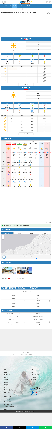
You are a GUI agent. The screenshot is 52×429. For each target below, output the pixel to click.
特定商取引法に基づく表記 (11, 406)
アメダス (6, 387)
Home (2, 5)
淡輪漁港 (38, 322)
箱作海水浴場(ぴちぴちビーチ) (13, 313)
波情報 (10, 5)
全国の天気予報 (15, 354)
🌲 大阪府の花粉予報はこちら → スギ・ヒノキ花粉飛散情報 (15, 225)
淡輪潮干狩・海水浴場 (38, 316)
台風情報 (6, 380)
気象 (18, 5)
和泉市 (38, 306)
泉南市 (13, 298)
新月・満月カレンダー (9, 392)
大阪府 (21, 354)
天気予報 (14, 5)
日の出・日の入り (8, 390)
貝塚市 (13, 303)
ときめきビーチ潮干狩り (38, 319)
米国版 (5, 409)
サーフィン (23, 5)
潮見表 (6, 5)
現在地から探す (27, 291)
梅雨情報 (6, 382)
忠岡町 (13, 306)
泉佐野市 (14, 300)
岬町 (38, 295)
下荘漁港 (38, 313)
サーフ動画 (33, 377)
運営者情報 (7, 399)
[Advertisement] (26, 24)
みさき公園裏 (38, 324)
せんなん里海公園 (13, 316)
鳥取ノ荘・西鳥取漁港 (13, 322)
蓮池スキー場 (13, 324)
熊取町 (38, 300)
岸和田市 (38, 303)
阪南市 (13, 295)
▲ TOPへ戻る (26, 352)
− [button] (2, 238)
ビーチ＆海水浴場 (34, 375)
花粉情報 (6, 385)
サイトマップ (7, 401)
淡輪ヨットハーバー (13, 319)
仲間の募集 (33, 380)
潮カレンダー (7, 375)
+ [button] (2, 236)
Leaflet (36, 254)
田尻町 (38, 298)
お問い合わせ (29, 5)
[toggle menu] (50, 1)
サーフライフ (3, 354)
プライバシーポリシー (9, 404)
